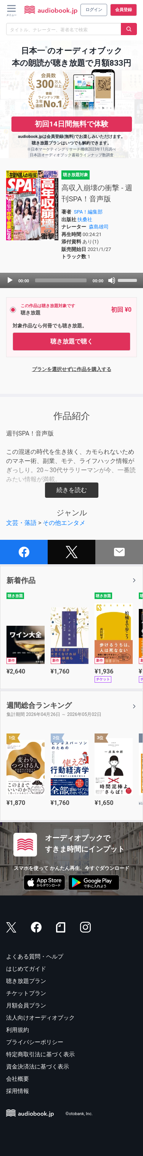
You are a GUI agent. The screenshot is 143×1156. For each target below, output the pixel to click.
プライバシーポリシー (34, 1042)
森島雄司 (99, 227)
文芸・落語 (21, 522)
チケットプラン (26, 993)
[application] (71, 280)
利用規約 (17, 1029)
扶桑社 (84, 219)
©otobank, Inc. (79, 1114)
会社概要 (17, 1078)
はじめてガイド (26, 968)
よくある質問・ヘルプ (34, 956)
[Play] (10, 280)
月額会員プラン (26, 1005)
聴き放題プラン (26, 981)
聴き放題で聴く (71, 341)
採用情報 (17, 1091)
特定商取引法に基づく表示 (40, 1054)
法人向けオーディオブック (40, 1017)
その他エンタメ (64, 522)
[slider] (61, 280)
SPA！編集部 (88, 212)
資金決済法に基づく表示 (37, 1066)
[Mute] (112, 280)
